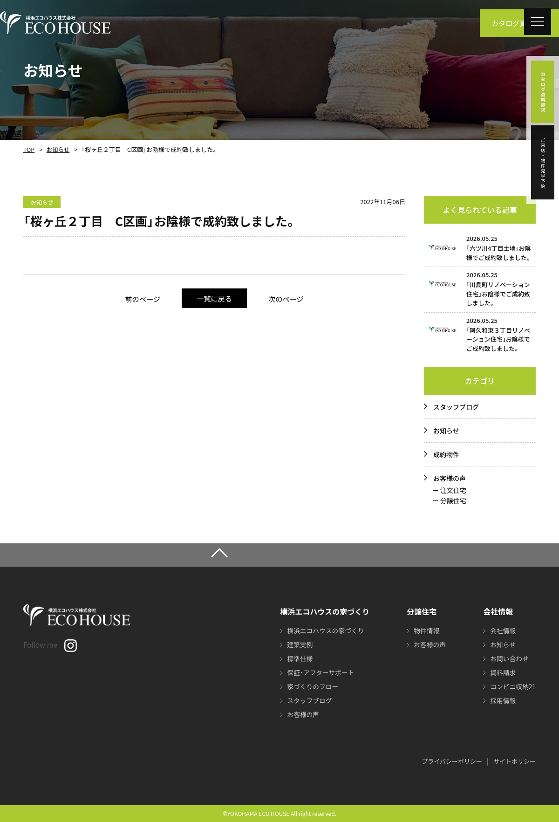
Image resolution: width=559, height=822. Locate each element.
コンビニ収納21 (512, 686)
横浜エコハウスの (325, 630)
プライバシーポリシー (452, 761)
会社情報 (502, 630)
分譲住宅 (453, 500)
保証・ (320, 672)
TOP (28, 149)
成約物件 (446, 454)
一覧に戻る (214, 298)
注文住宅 (453, 490)
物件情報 (425, 630)
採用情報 (502, 700)
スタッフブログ (456, 406)
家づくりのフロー (312, 686)
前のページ (140, 298)
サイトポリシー (514, 761)
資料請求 (502, 672)
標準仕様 (299, 658)
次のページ (288, 298)
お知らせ (57, 149)
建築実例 (299, 644)
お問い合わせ (508, 658)
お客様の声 (449, 478)
